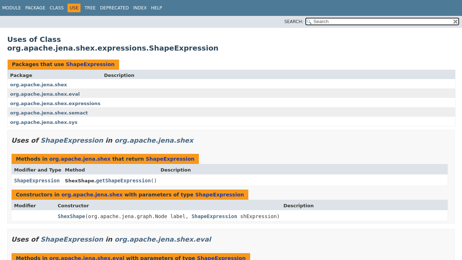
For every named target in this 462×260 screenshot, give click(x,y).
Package (35, 7)
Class (56, 7)
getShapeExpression (123, 180)
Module (11, 7)
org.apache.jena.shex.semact (49, 113)
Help (156, 7)
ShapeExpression (90, 64)
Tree (90, 7)
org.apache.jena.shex (38, 84)
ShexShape (71, 216)
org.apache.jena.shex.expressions (55, 103)
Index (140, 7)
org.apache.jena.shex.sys (43, 122)
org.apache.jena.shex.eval (45, 94)
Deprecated (114, 7)
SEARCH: (294, 21)
